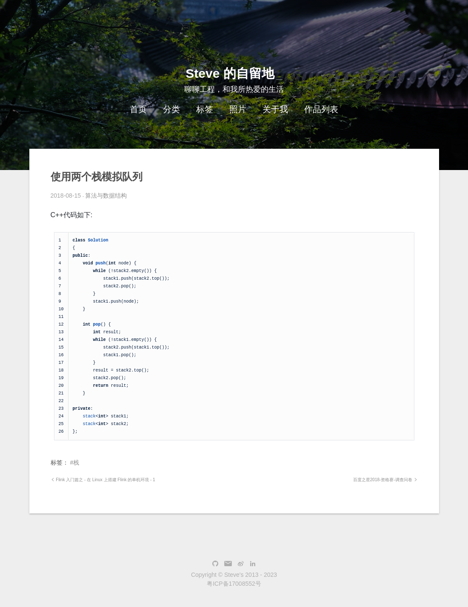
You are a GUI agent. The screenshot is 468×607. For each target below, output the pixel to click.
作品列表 (321, 109)
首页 (138, 109)
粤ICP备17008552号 (234, 583)
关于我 (275, 109)
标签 (204, 109)
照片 (237, 109)
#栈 (74, 462)
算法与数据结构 (106, 195)
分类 (171, 109)
